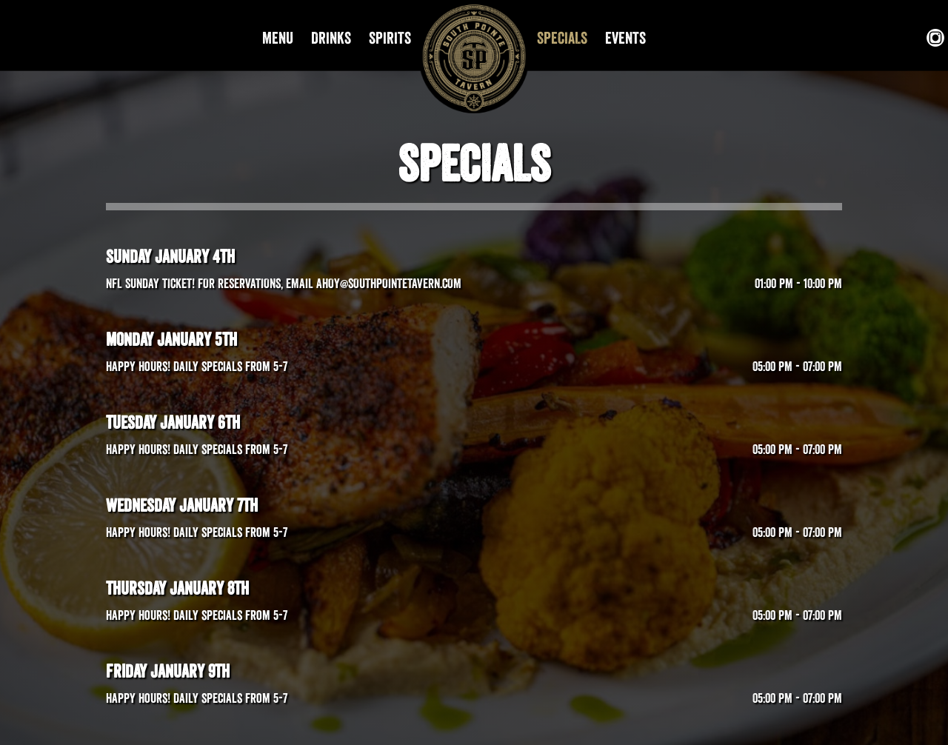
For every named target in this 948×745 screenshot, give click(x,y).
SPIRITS (390, 37)
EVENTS (625, 37)
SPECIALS (563, 37)
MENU (279, 37)
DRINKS (332, 37)
